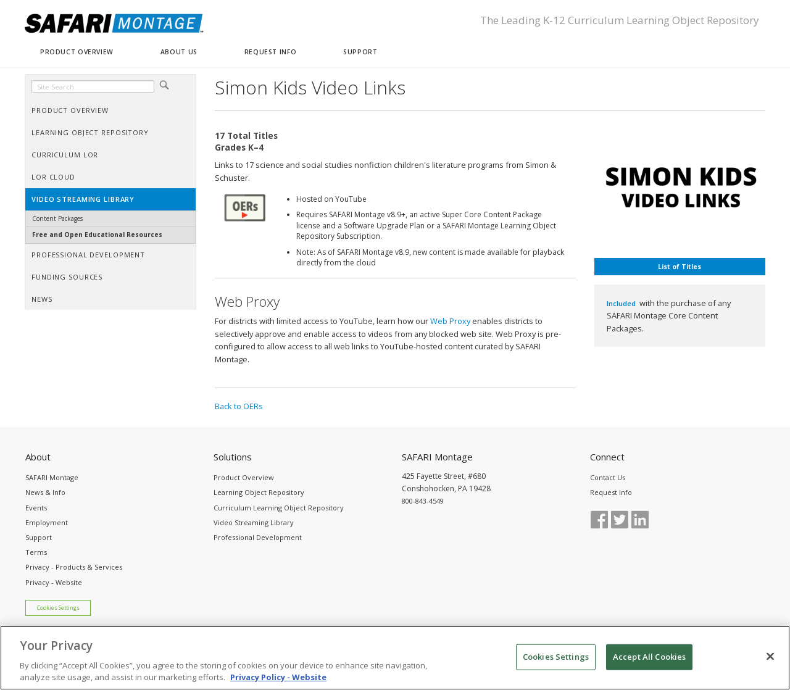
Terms (36, 552)
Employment (46, 522)
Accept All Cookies (649, 662)
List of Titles (679, 266)
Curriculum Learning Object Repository (279, 507)
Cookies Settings (58, 608)
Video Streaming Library (254, 522)
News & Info (45, 492)
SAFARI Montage (51, 477)
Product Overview (244, 477)
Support (38, 537)
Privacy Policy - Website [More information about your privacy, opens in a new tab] (278, 683)
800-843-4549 (423, 500)
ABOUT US (179, 52)
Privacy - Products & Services (73, 567)
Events (36, 507)
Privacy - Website (53, 582)
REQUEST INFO (270, 52)
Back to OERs (239, 406)
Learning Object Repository (259, 492)
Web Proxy (450, 320)
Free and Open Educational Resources (97, 234)
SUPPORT (360, 52)
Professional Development (258, 537)
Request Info (611, 492)
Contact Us (607, 477)
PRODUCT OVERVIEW (77, 52)
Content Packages (57, 218)
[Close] (770, 662)
